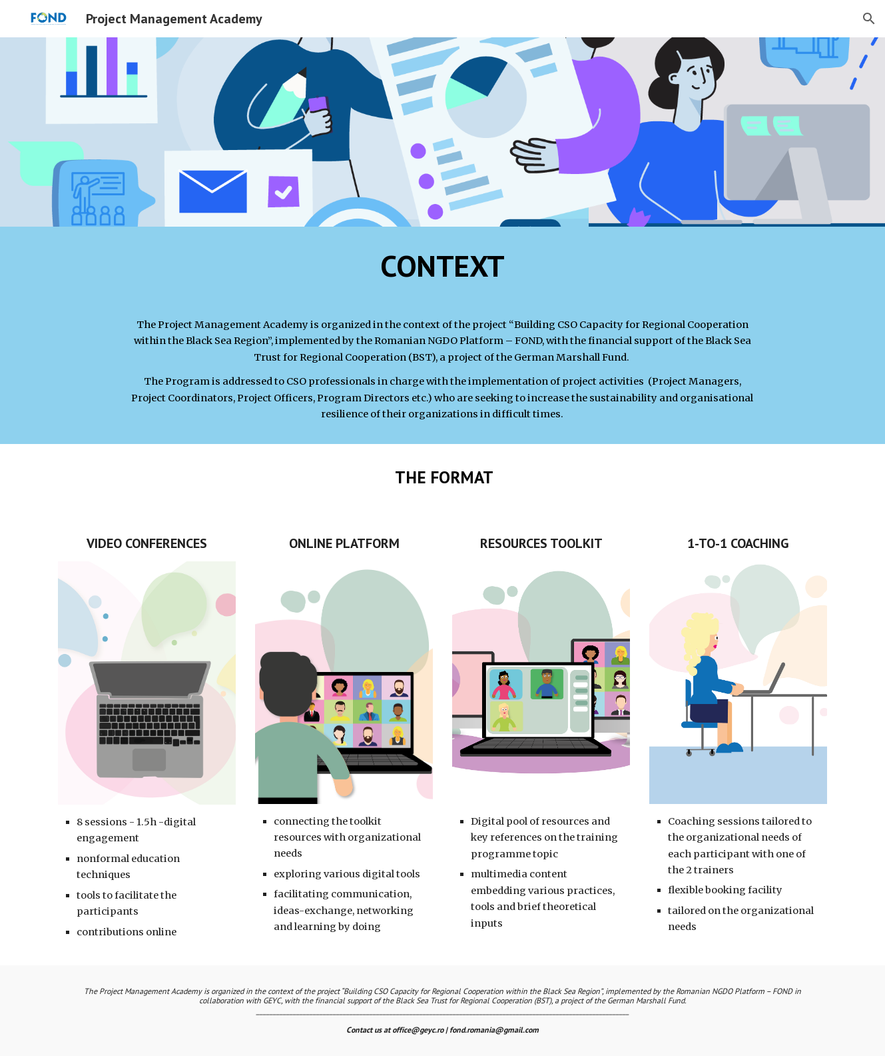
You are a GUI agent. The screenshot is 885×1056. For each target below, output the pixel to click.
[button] (869, 19)
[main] (442, 335)
